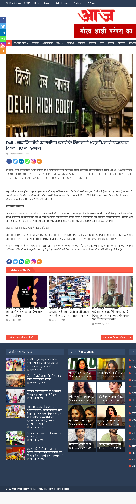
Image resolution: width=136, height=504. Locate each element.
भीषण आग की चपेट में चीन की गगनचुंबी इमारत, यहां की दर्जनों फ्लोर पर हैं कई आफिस (24, 337)
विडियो (111, 43)
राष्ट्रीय (35, 43)
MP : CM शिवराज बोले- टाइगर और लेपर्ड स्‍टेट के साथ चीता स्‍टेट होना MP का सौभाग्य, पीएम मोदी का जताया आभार (118, 337)
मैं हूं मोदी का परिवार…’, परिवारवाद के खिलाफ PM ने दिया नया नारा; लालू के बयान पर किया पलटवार (111, 314)
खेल (102, 43)
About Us (48, 3)
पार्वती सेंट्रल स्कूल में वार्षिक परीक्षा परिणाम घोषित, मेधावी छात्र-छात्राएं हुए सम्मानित (42, 363)
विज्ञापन (121, 43)
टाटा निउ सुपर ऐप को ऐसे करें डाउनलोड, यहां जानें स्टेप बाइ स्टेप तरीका (25, 312)
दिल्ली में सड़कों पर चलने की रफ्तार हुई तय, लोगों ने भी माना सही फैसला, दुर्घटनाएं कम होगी (69, 312)
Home (37, 3)
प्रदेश (59, 43)
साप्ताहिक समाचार (82, 352)
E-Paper (91, 3)
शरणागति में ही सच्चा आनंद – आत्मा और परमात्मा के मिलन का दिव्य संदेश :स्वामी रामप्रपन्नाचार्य (44, 452)
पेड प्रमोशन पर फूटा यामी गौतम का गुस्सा (92, 373)
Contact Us (78, 3)
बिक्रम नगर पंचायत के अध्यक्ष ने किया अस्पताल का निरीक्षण (44, 393)
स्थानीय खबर (20, 43)
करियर (81, 43)
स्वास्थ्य (70, 43)
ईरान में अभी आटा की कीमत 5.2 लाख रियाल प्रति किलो (44, 377)
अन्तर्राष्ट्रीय (47, 43)
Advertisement (63, 3)
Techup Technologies (58, 488)
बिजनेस (92, 43)
